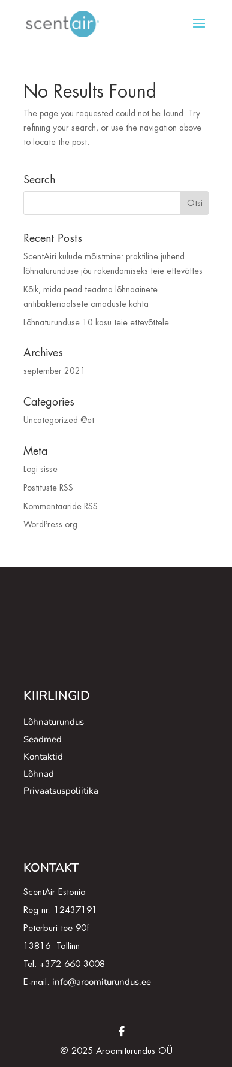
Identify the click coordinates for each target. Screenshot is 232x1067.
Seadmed (42, 739)
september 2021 (54, 370)
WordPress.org (50, 524)
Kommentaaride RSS (60, 506)
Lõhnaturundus (53, 722)
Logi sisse (40, 469)
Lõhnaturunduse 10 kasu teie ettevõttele (96, 322)
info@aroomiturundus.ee (101, 982)
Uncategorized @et (58, 420)
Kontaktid (43, 757)
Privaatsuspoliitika (60, 791)
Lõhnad (38, 774)
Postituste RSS (48, 487)
